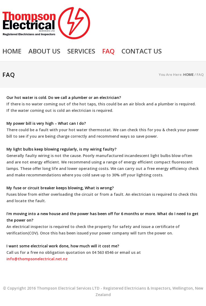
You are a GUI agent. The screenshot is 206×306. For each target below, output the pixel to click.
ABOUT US (44, 51)
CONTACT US (142, 51)
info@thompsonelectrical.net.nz (37, 258)
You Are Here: (170, 74)
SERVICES (81, 51)
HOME (11, 51)
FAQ (108, 51)
